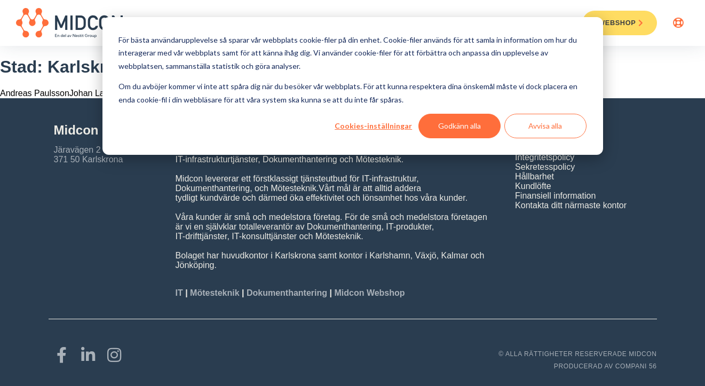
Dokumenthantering (287, 292)
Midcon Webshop (369, 292)
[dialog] (352, 86)
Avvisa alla (545, 125)
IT (181, 292)
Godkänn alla (459, 125)
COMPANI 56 (636, 366)
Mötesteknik (214, 292)
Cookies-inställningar (373, 125)
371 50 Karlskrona (88, 159)
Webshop (621, 23)
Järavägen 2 (77, 149)
